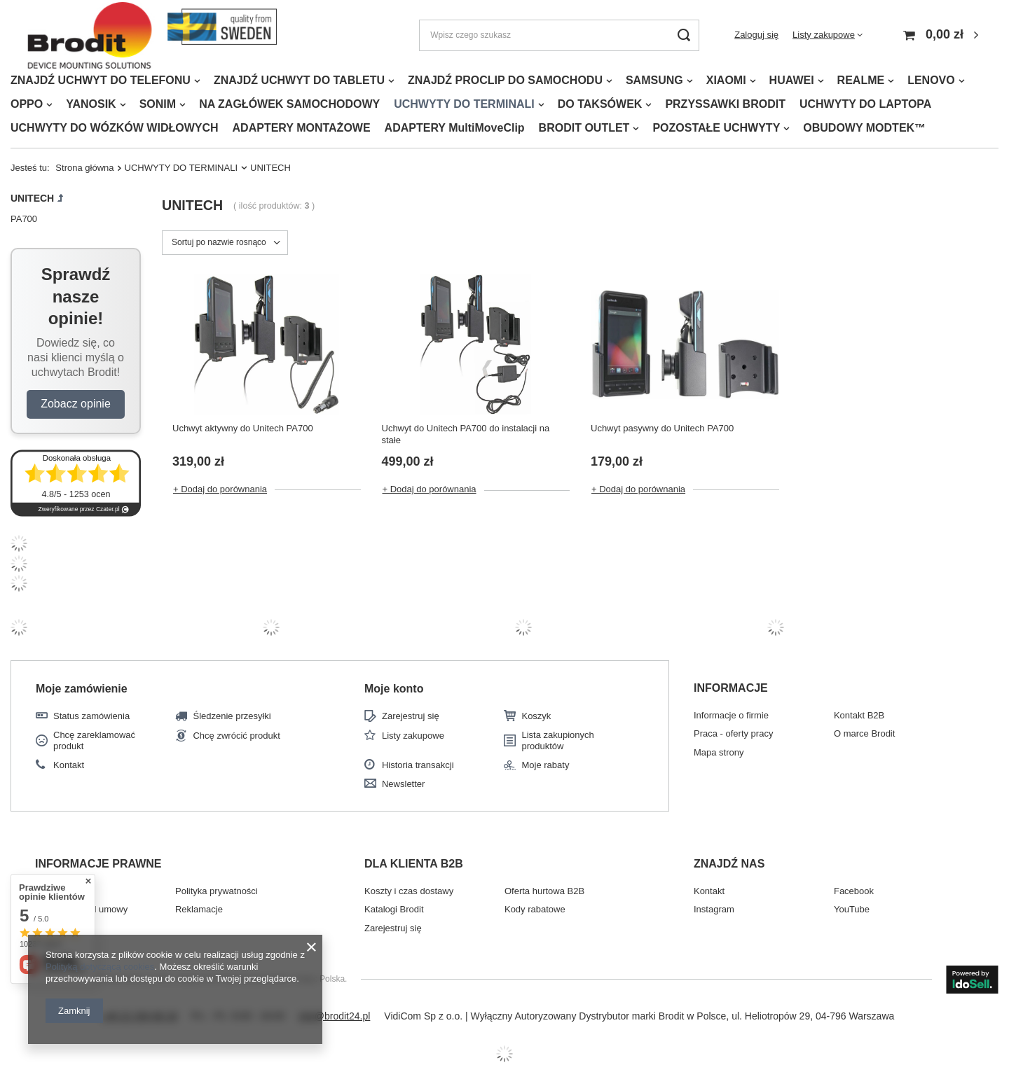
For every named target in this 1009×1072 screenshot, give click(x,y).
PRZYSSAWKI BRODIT (725, 104)
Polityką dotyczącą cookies (100, 966)
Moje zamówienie (82, 689)
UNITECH (32, 198)
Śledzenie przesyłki (231, 716)
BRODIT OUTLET (584, 128)
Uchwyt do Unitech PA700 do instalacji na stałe (466, 434)
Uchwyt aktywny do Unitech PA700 (242, 428)
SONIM (157, 104)
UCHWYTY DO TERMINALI (464, 104)
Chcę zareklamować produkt (94, 740)
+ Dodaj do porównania (220, 489)
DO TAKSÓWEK (600, 104)
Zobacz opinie (76, 404)
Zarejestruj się (410, 716)
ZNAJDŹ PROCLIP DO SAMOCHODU (505, 80)
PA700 (24, 219)
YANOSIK (91, 104)
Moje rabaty (545, 765)
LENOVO (931, 80)
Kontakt (68, 765)
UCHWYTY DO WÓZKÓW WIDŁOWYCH (115, 128)
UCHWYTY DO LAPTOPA (865, 104)
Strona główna (84, 167)
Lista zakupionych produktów (557, 740)
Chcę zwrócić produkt (236, 735)
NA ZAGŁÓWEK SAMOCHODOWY (289, 104)
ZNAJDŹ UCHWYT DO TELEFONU (101, 80)
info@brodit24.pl (334, 1016)
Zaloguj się (756, 34)
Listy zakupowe (823, 34)
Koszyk (536, 716)
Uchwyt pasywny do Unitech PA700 (662, 428)
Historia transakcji (418, 765)
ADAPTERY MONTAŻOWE (302, 128)
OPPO (27, 104)
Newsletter (403, 784)
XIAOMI (726, 80)
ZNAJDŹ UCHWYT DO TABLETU (299, 80)
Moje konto (393, 689)
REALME (861, 80)
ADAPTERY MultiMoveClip (455, 128)
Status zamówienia (91, 716)
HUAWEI (791, 80)
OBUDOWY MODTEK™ (864, 128)
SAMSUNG (654, 80)
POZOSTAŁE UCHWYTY (716, 128)
